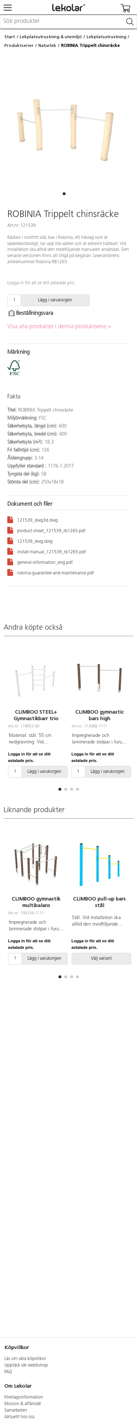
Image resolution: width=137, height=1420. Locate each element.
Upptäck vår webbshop (26, 1365)
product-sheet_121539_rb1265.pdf (46, 530)
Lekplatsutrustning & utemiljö (51, 36)
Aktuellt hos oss (19, 1417)
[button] (64, 193)
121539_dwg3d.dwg (32, 519)
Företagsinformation (23, 1397)
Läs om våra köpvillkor (25, 1359)
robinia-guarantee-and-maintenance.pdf (50, 572)
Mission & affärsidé (22, 1404)
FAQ (8, 1372)
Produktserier (19, 45)
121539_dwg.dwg (30, 540)
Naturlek (47, 45)
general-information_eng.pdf (40, 561)
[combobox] (68, 22)
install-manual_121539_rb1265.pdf (46, 551)
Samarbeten (15, 1410)
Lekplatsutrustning (106, 36)
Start (9, 36)
